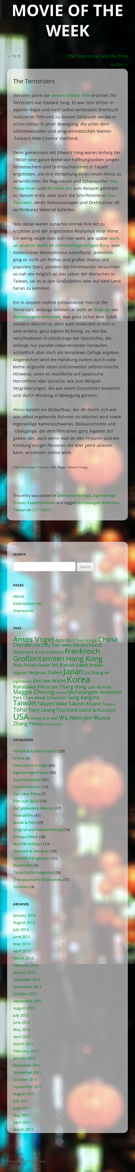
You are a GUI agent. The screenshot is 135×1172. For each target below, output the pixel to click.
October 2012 (25, 993)
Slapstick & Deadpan (31, 851)
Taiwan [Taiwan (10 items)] (24, 703)
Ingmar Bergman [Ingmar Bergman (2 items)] (30, 672)
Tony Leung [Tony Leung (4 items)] (41, 709)
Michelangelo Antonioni (36, 317)
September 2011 (27, 1086)
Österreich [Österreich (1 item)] (53, 724)
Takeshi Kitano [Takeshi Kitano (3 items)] (84, 703)
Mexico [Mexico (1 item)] (60, 693)
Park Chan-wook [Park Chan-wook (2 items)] (29, 697)
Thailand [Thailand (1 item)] (109, 704)
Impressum (23, 610)
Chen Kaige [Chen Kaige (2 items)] (85, 640)
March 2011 (23, 1129)
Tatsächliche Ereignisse (33, 872)
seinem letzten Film (70, 95)
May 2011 (21, 1115)
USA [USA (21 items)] (21, 716)
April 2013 (21, 951)
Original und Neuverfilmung (38, 829)
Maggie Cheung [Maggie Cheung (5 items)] (33, 691)
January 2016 (24, 915)
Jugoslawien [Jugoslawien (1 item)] (22, 681)
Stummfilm (23, 865)
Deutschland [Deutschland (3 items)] (87, 645)
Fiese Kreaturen (27, 786)
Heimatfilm (23, 815)
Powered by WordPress (26, 1161)
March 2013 (23, 958)
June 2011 (21, 1108)
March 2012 (23, 1043)
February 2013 (25, 965)
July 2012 (21, 1015)
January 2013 (24, 972)
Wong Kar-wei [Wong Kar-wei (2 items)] (44, 718)
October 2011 (25, 1079)
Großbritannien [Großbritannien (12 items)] (39, 658)
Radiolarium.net (27, 603)
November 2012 (27, 986)
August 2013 (24, 922)
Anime (18, 758)
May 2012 (21, 1029)
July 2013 (21, 929)
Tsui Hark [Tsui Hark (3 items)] (66, 710)
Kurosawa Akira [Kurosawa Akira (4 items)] (31, 686)
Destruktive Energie (74, 495)
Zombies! (21, 886)
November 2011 (27, 1072)
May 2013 (21, 943)
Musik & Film (24, 822)
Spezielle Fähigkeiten (31, 858)
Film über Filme (26, 794)
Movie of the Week (67, 20)
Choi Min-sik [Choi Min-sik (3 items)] (26, 645)
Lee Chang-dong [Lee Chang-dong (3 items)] (68, 686)
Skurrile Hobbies (27, 843)
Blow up (102, 309)
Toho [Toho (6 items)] (20, 709)
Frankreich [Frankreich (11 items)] (82, 651)
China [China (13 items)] (108, 639)
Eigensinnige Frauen (31, 772)
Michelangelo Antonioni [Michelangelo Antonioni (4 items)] (95, 692)
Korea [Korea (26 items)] (78, 679)
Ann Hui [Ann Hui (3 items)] (64, 640)
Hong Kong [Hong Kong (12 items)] (84, 658)
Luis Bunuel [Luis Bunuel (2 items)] (99, 687)
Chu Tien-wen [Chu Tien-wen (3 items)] (56, 645)
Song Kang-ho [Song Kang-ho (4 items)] (83, 697)
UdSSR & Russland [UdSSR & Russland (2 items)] (97, 710)
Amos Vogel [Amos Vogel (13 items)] (33, 639)
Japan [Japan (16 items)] (73, 671)
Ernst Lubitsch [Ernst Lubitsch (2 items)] (49, 652)
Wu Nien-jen (59, 188)
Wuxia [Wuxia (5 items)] (101, 717)
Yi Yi (14, 56)
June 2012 (21, 1022)
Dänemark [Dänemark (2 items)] (23, 652)
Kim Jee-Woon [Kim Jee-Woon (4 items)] (49, 680)
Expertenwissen (41, 502)
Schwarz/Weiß (25, 836)
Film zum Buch (26, 801)
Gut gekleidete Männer (33, 808)
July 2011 (21, 1101)
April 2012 (21, 1036)
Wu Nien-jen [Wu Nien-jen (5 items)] (75, 717)
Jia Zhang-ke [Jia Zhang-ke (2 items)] (97, 672)
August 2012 (24, 1008)
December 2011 (27, 1065)
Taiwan (19, 509)
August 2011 (24, 1093)
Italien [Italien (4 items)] (55, 672)
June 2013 (21, 936)
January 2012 (24, 1058)
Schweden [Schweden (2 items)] (56, 697)
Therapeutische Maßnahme (37, 879)
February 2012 (25, 1051)
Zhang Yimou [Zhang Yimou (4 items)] (28, 723)
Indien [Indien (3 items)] (96, 665)
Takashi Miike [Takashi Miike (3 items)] (52, 703)
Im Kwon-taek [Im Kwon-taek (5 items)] (70, 664)
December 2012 (27, 979)
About (18, 596)
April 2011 (21, 1122)
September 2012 (27, 1001)
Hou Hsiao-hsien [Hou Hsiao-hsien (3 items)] (31, 665)
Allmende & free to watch (35, 751)
